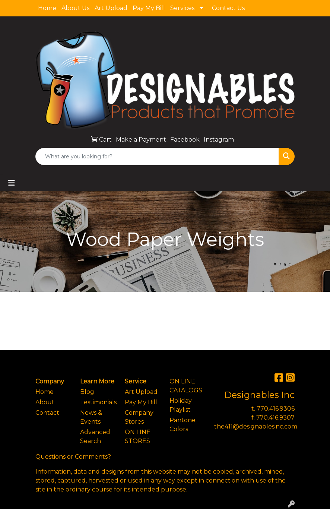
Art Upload (111, 8)
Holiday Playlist (180, 405)
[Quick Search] (157, 156)
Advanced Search (95, 437)
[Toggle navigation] (11, 183)
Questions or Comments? (73, 456)
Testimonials (98, 402)
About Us (75, 8)
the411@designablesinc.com (255, 426)
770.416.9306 (276, 408)
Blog (87, 391)
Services (182, 8)
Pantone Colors (182, 425)
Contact (47, 412)
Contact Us (228, 8)
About (44, 402)
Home (47, 8)
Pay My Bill (149, 8)
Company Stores (139, 417)
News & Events (91, 417)
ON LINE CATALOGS (185, 386)
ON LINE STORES (137, 437)
